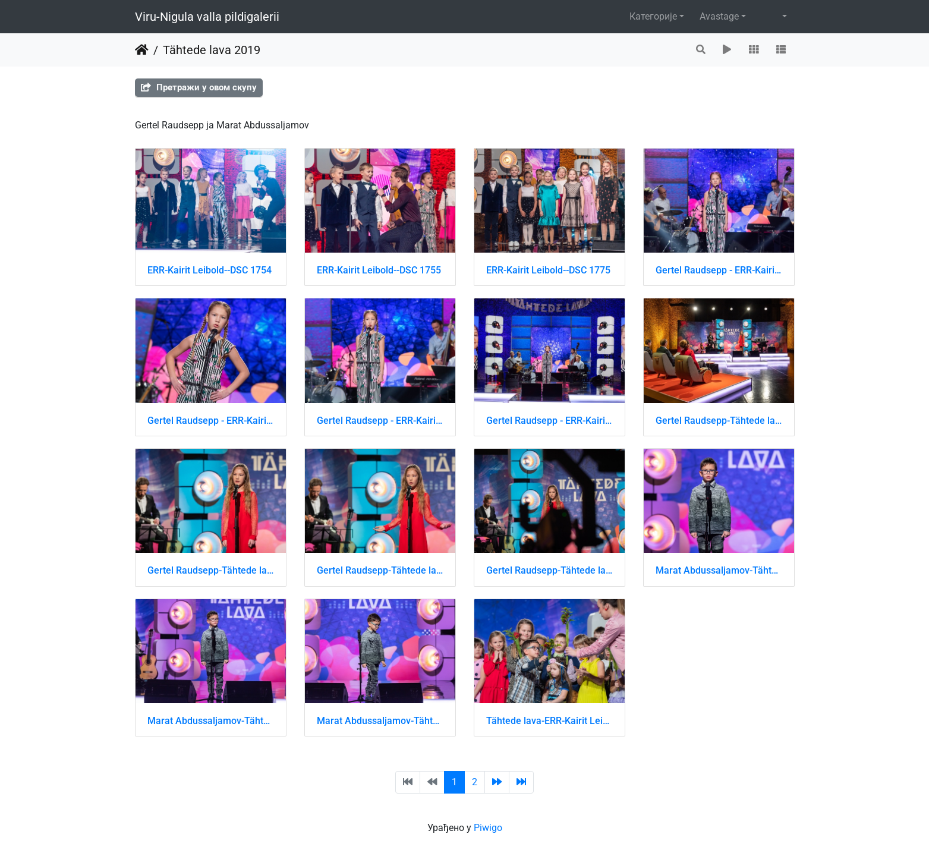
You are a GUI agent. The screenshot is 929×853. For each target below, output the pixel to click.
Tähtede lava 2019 (211, 50)
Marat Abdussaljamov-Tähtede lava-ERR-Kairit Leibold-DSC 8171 (719, 570)
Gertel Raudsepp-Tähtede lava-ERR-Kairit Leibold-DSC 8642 (549, 570)
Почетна (142, 50)
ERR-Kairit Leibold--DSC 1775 (548, 270)
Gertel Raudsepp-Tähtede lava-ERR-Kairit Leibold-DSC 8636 (719, 420)
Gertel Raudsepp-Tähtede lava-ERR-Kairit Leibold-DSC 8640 (210, 570)
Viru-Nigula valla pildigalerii (207, 17)
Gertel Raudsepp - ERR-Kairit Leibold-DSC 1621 (210, 420)
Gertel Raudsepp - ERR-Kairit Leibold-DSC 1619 (719, 270)
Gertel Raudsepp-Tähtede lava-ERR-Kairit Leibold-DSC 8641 (380, 570)
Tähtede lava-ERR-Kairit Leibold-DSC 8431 (549, 720)
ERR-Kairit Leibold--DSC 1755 (379, 270)
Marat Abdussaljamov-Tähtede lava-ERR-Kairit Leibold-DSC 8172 (210, 720)
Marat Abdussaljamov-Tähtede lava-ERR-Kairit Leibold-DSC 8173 (380, 720)
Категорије (653, 16)
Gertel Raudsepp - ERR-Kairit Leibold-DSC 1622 (380, 420)
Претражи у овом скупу (199, 87)
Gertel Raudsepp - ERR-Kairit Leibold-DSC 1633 (549, 420)
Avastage (719, 16)
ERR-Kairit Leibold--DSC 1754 (209, 270)
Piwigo (488, 827)
